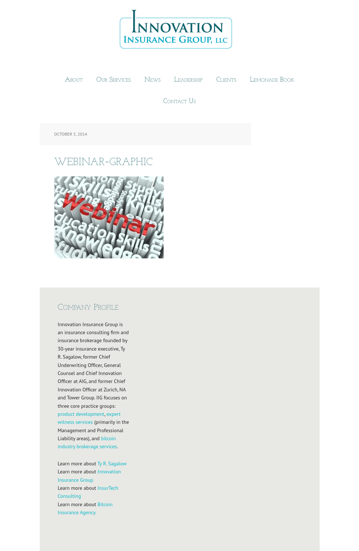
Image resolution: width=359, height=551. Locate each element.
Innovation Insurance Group (180, 31)
